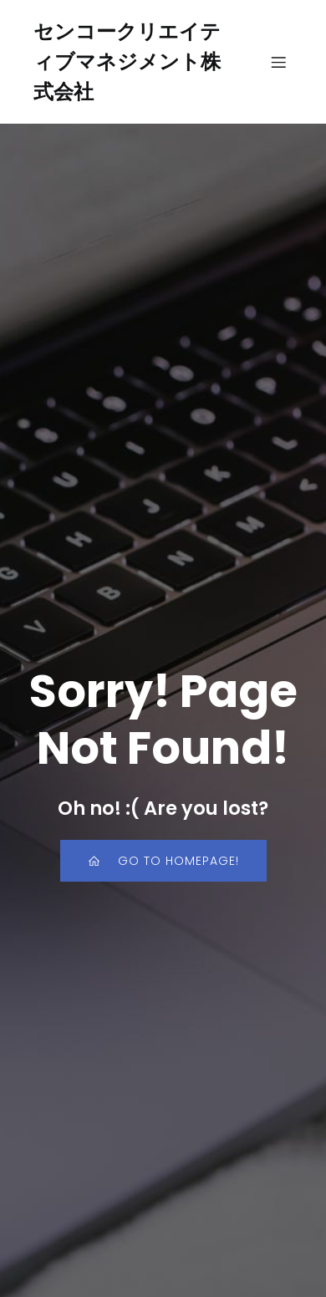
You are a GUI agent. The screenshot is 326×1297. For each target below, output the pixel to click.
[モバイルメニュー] (278, 62)
